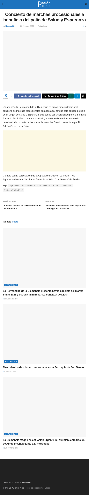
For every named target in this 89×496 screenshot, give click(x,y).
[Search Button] (86, 4)
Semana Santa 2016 (13, 190)
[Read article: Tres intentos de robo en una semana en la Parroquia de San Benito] (44, 335)
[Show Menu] (2, 4)
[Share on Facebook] (27, 96)
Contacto (6, 484)
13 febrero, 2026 (10, 300)
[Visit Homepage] (44, 4)
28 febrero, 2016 (27, 26)
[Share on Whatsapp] (71, 96)
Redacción (10, 26)
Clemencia (66, 186)
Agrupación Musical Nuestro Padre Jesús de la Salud (34, 186)
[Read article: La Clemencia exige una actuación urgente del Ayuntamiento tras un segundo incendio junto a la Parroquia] (44, 408)
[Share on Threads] (83, 96)
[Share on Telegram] (77, 96)
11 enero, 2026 (9, 373)
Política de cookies (23, 484)
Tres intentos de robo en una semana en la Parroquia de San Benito (43, 368)
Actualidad (42, 26)
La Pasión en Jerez (16, 489)
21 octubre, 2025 (10, 449)
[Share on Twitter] (55, 96)
